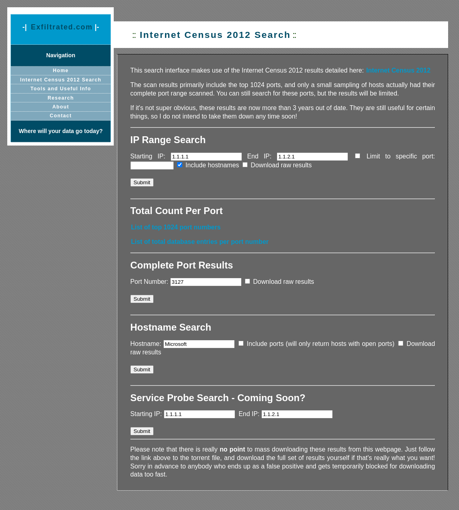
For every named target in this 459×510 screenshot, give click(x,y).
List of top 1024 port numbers (176, 227)
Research (61, 98)
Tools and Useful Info (61, 89)
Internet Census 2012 (398, 70)
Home (61, 70)
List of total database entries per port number (200, 241)
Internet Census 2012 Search (61, 80)
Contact (60, 116)
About (60, 107)
